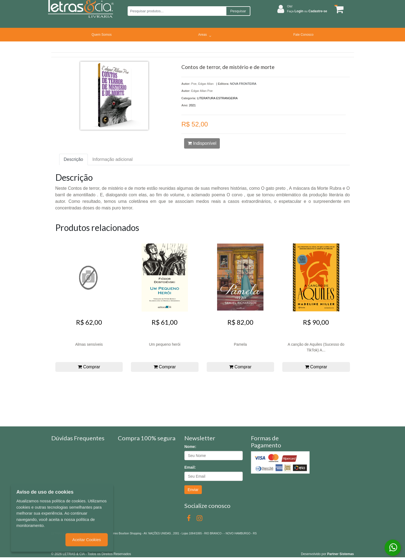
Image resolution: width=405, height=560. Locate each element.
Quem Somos (102, 35)
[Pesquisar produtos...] (177, 11)
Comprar (89, 367)
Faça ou (307, 11)
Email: (190, 467)
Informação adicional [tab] (112, 159)
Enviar (193, 489)
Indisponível (202, 143)
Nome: (190, 446)
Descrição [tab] (73, 159)
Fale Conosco (303, 35)
